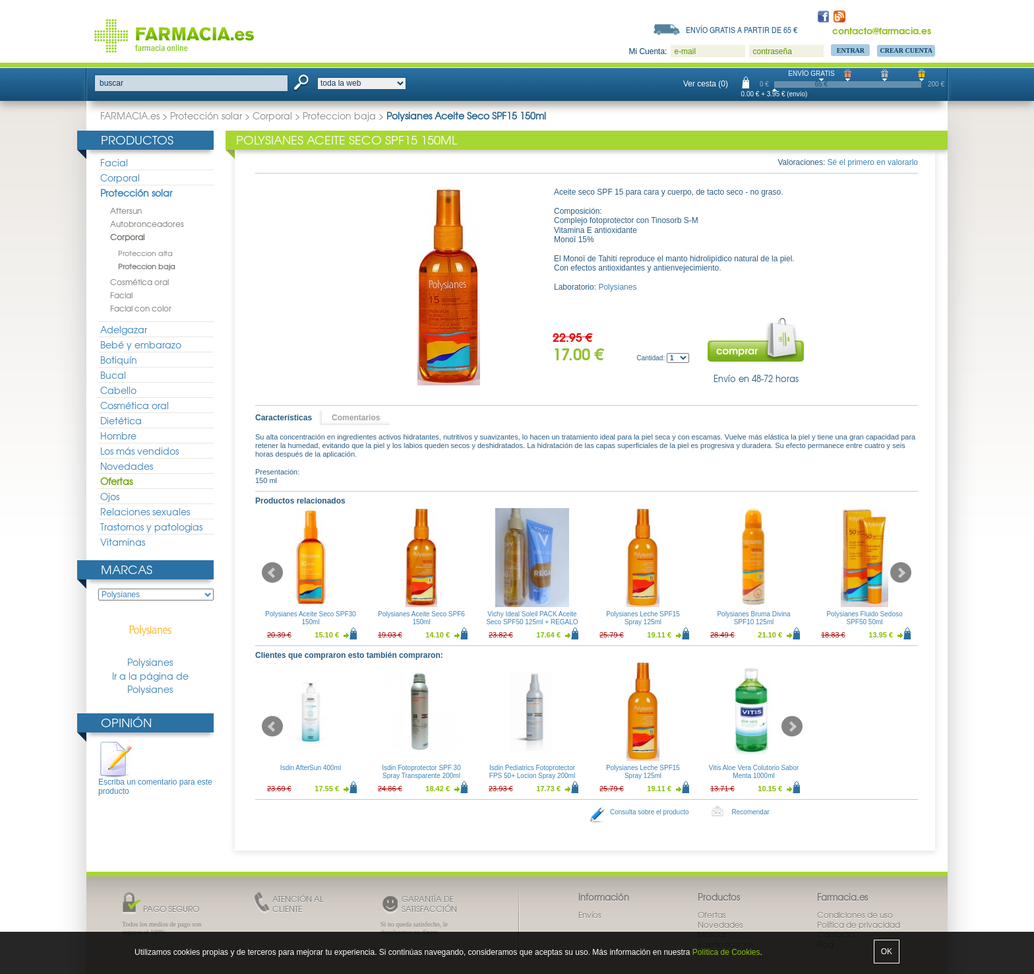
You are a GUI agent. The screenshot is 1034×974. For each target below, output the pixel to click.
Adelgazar (123, 329)
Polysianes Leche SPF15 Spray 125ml (643, 618)
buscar (111, 83)
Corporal (272, 115)
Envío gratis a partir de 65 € (742, 30)
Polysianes (150, 639)
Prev (272, 572)
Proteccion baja (339, 115)
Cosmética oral (139, 282)
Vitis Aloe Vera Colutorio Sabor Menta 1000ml (754, 771)
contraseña (771, 51)
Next (900, 572)
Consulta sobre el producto (649, 812)
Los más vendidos (139, 450)
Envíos (589, 915)
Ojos (109, 496)
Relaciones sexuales (145, 511)
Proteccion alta (145, 252)
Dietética (121, 420)
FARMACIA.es (130, 115)
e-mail (685, 51)
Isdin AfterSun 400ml (310, 767)
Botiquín (118, 359)
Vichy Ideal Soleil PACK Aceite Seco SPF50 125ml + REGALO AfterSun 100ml (532, 621)
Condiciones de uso (855, 915)
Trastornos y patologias (151, 526)
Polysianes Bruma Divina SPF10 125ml (753, 618)
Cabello (118, 390)
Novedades (126, 465)
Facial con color (140, 308)
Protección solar (206, 115)
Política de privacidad (858, 924)
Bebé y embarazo (140, 344)
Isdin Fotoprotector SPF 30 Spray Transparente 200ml (421, 771)
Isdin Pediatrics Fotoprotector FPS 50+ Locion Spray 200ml (532, 771)
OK (886, 951)
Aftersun (126, 210)
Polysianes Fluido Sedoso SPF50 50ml (864, 618)
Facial (114, 162)
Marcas (126, 569)
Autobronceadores (147, 224)
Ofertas (116, 481)
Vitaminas (122, 541)
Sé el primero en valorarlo (873, 162)
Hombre (118, 435)
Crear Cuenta (906, 50)
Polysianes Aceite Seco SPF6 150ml (421, 618)
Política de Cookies (726, 952)
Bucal (113, 374)
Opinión (126, 722)
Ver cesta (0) (705, 83)
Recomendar (751, 812)
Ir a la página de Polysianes (150, 683)
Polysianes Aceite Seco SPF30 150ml (310, 618)
